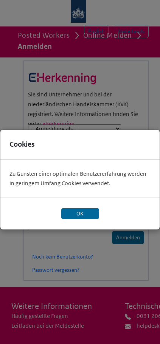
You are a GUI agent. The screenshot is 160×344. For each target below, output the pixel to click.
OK (80, 213)
